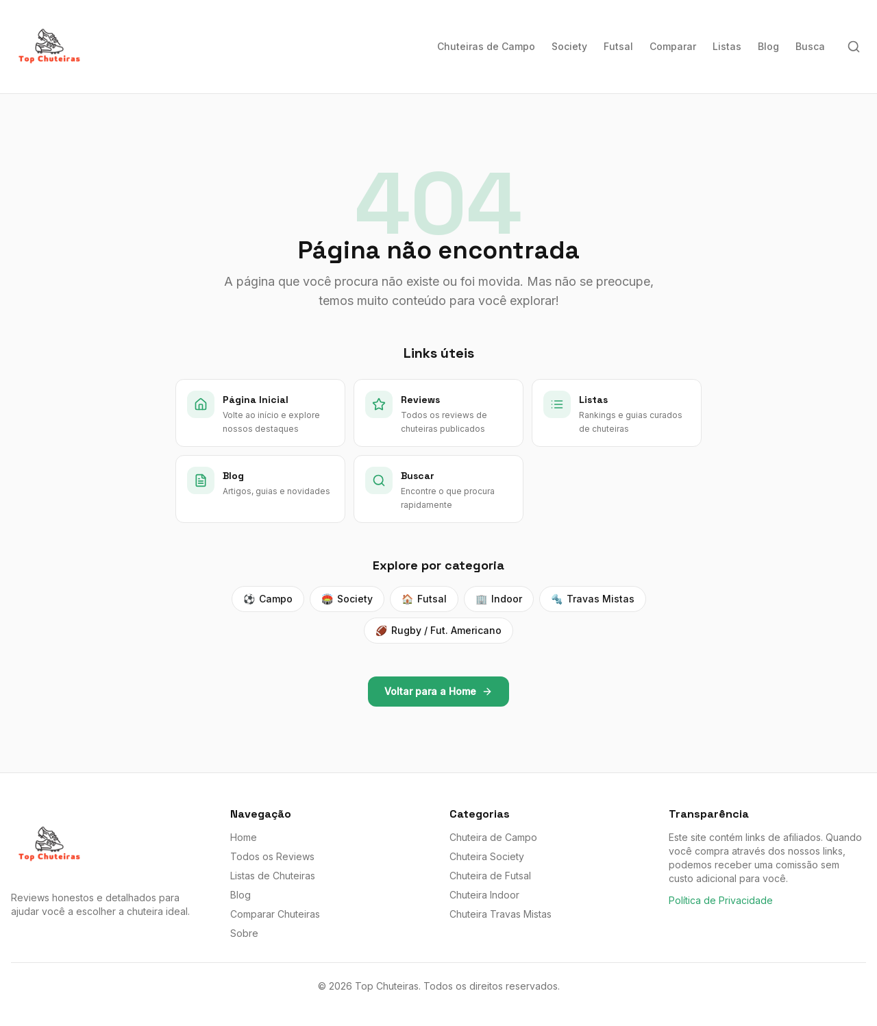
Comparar (673, 46)
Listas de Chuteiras (272, 875)
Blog (768, 46)
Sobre (244, 933)
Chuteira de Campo (493, 837)
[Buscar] (853, 46)
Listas (727, 46)
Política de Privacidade (721, 900)
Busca (810, 46)
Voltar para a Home (438, 691)
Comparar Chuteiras (275, 914)
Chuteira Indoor (484, 895)
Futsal (618, 46)
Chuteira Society (486, 856)
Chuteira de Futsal (490, 875)
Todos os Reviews (272, 856)
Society (569, 46)
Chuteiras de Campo (486, 46)
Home (243, 837)
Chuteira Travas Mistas (500, 914)
